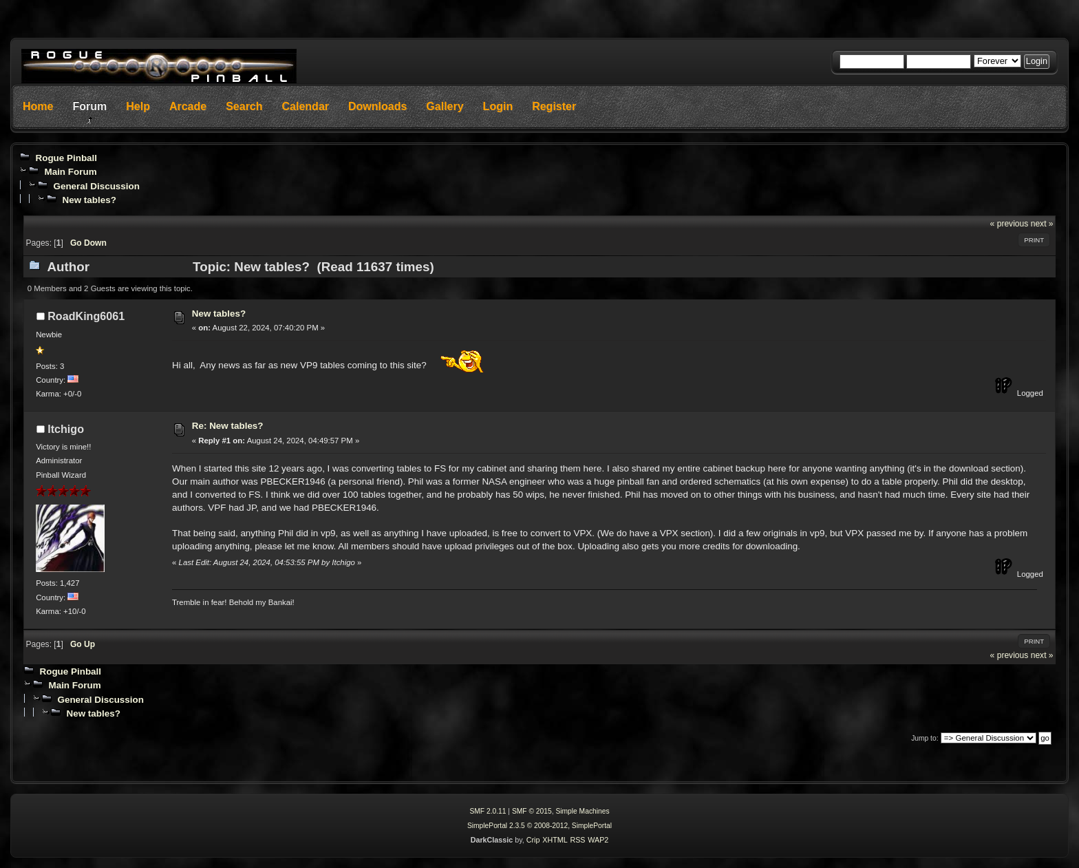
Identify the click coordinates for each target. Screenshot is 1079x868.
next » (1042, 224)
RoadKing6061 (86, 316)
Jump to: (924, 738)
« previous (1009, 224)
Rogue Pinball (66, 158)
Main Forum (70, 172)
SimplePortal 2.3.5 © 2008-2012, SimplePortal (539, 825)
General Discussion (96, 186)
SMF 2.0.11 (487, 811)
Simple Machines (582, 811)
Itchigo (65, 429)
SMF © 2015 (532, 811)
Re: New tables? (228, 426)
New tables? (89, 200)
